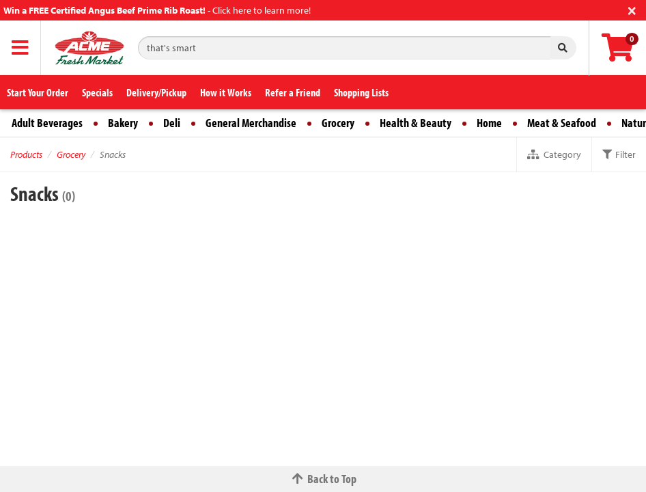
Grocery (338, 123)
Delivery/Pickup (156, 92)
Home (489, 123)
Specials (97, 92)
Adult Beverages (47, 123)
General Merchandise (251, 123)
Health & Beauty (415, 123)
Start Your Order (37, 92)
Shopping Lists (361, 92)
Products (26, 154)
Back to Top (323, 479)
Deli (171, 123)
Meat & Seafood (561, 123)
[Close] (632, 9)
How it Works (225, 92)
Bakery (123, 123)
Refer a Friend (292, 92)
